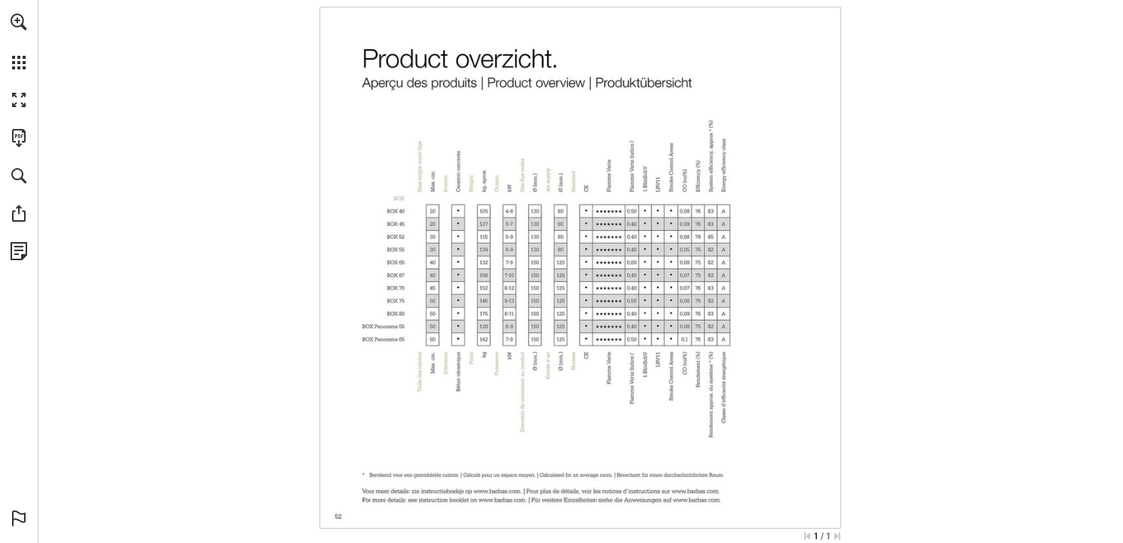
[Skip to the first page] (807, 536)
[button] (19, 22)
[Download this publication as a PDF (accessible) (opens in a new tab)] (19, 138)
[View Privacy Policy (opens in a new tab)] (19, 251)
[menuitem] (19, 41)
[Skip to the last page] (837, 536)
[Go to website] (497, 490)
